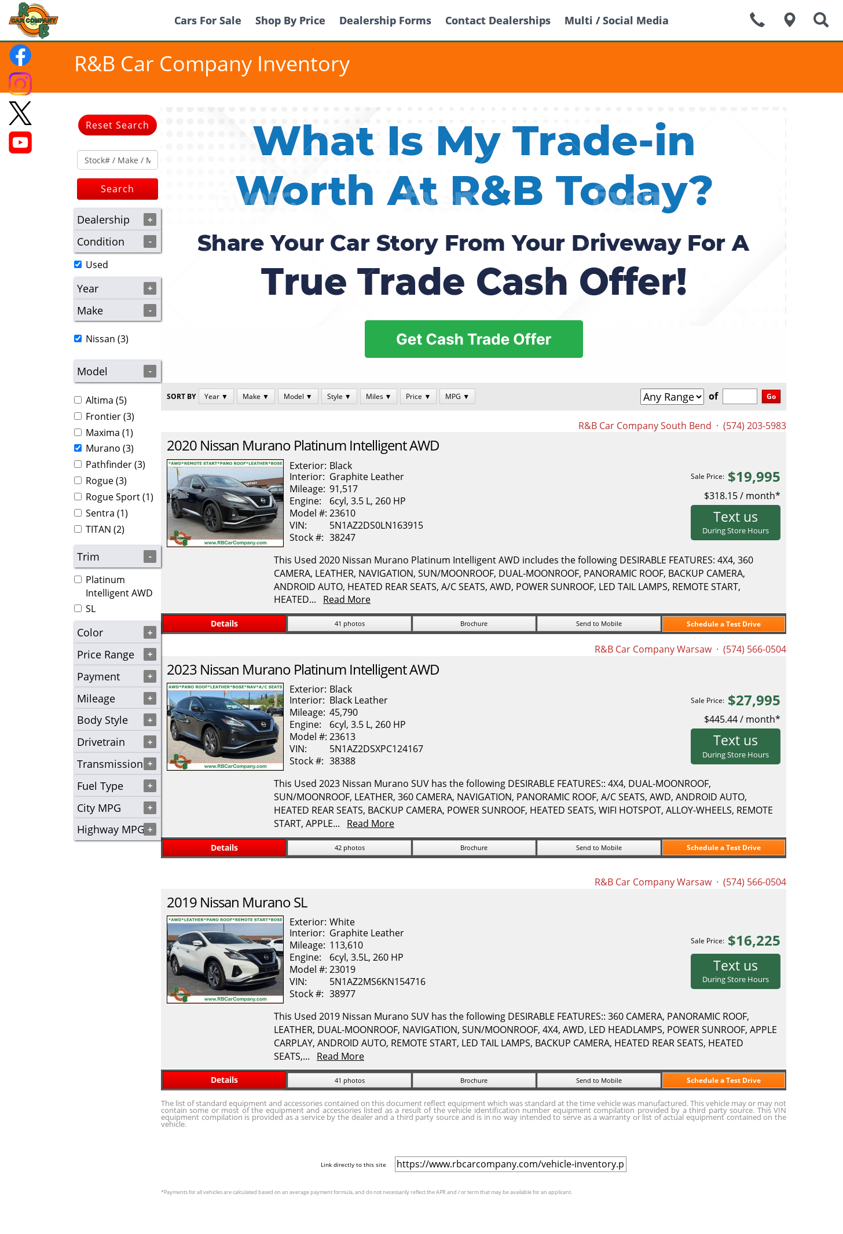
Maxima (103, 432)
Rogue (99, 480)
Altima (99, 400)
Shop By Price (290, 20)
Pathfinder (109, 464)
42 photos (350, 847)
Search (117, 188)
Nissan (100, 338)
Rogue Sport (113, 496)
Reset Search (117, 125)
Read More (347, 599)
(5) (100, 400)
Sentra (100, 513)
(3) (101, 338)
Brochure (474, 623)
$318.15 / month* (742, 495)
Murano (103, 448)
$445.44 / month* (742, 719)
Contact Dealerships (498, 20)
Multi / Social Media (617, 20)
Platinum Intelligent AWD (119, 586)
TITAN (98, 529)
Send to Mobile (599, 623)
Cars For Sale (207, 20)
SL (91, 608)
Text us (735, 521)
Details (224, 623)
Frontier (103, 416)
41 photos (350, 623)
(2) (99, 529)
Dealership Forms (385, 20)
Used (97, 264)
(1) (103, 432)
